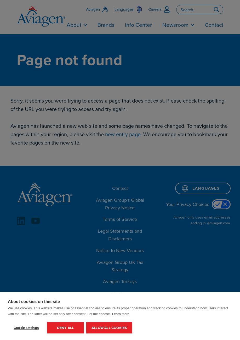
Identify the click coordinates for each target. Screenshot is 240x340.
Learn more (120, 314)
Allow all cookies (109, 327)
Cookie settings (26, 327)
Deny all (65, 327)
